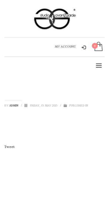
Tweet (9, 147)
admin (14, 105)
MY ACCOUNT (65, 47)
